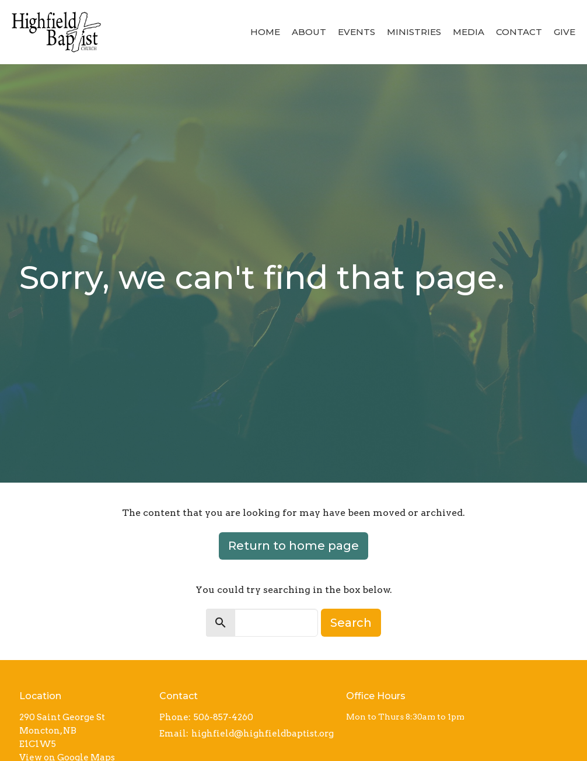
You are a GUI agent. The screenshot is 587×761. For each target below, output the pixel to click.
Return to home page (293, 546)
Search (351, 623)
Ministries (414, 31)
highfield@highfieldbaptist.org (262, 733)
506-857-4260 (223, 717)
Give (564, 31)
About (309, 31)
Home (265, 31)
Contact (519, 31)
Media (468, 31)
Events (356, 31)
